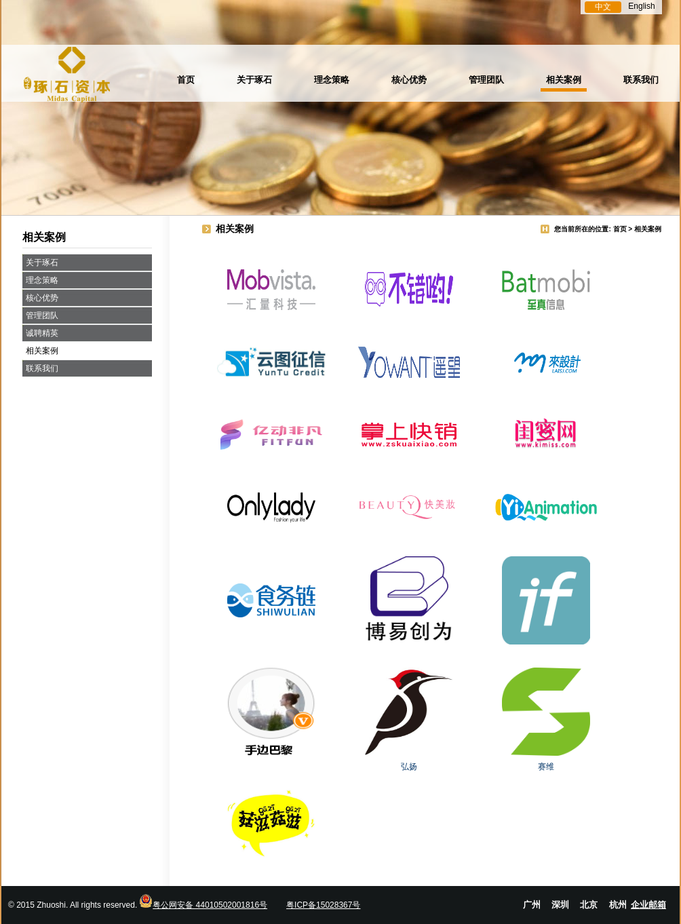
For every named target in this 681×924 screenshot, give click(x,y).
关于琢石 (254, 80)
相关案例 (563, 80)
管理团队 (486, 80)
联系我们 (641, 80)
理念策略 (331, 80)
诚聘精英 (42, 333)
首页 (186, 80)
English (641, 6)
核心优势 (409, 80)
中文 (603, 7)
